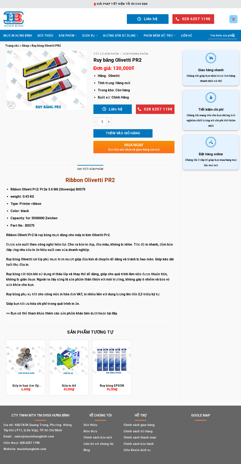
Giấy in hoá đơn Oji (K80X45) (25, 386)
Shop (25, 45)
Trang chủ (12, 45)
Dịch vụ (90, 35)
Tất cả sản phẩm (106, 53)
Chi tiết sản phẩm (90, 169)
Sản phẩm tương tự (90, 332)
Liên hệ (186, 35)
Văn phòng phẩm (135, 53)
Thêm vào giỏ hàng (123, 133)
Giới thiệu (45, 35)
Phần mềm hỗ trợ (160, 35)
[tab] (90, 169)
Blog (87, 450)
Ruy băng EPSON (112, 385)
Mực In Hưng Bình (17, 35)
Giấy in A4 (69, 385)
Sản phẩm (68, 35)
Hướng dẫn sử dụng (120, 35)
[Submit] (233, 35)
